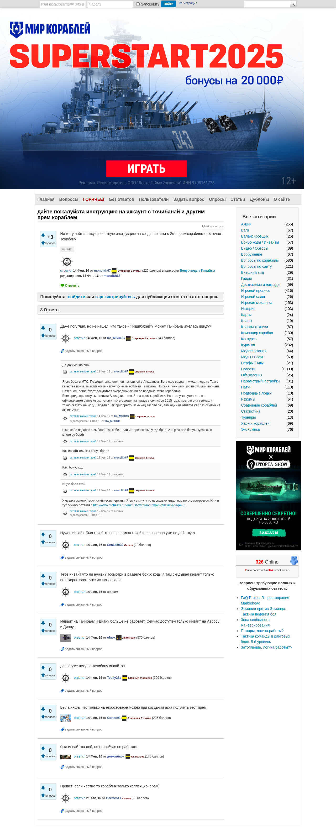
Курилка (248, 345)
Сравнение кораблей (259, 405)
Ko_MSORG (116, 338)
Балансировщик (255, 236)
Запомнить (150, 4)
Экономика (250, 429)
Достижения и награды (260, 284)
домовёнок (115, 756)
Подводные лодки (256, 393)
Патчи (246, 387)
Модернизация (253, 351)
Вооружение (251, 254)
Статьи (237, 199)
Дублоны (259, 199)
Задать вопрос (189, 199)
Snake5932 (115, 545)
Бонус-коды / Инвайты (260, 242)
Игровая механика (256, 303)
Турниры (248, 417)
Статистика (251, 411)
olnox (111, 637)
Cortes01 (113, 718)
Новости (248, 369)
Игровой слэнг (253, 296)
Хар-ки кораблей (255, 423)
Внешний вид (252, 272)
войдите (76, 296)
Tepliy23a (114, 678)
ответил (79, 338)
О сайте (282, 199)
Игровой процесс (255, 290)
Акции (246, 224)
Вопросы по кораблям (260, 260)
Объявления (251, 375)
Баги (245, 230)
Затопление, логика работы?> (266, 647)
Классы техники (254, 327)
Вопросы (68, 199)
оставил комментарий (83, 371)
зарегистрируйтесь (115, 296)
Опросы (217, 199)
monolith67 (102, 270)
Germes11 (113, 798)
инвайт (67, 249)
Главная (46, 199)
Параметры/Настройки (260, 381)
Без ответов (121, 199)
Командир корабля (257, 333)
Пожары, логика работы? (262, 631)
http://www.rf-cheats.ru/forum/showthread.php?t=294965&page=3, (139, 505)
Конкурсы (249, 339)
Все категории (259, 216)
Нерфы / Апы (252, 363)
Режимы (248, 399)
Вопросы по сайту (256, 266)
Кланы (246, 321)
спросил (66, 270)
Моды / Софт (252, 357)
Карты (246, 315)
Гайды (246, 278)
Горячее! (93, 199)
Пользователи (154, 199)
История (248, 309)
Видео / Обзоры (254, 248)
